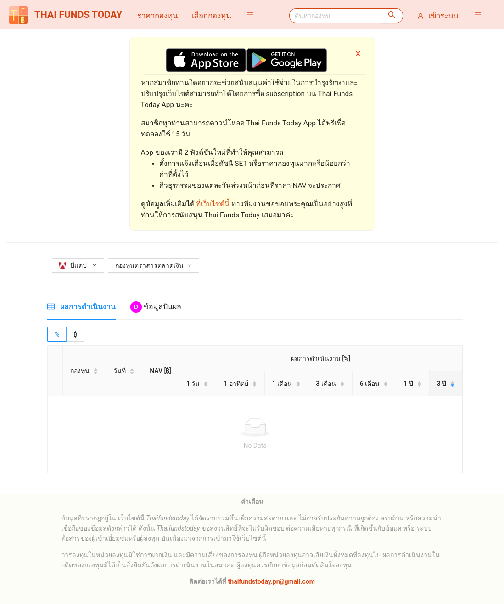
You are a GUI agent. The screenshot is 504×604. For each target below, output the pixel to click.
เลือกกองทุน (211, 15)
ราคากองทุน (157, 15)
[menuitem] (157, 15)
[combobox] (335, 15)
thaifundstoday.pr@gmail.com (270, 581)
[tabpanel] (255, 400)
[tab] (81, 306)
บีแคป (77, 265)
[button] (252, 14)
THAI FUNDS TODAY (65, 15)
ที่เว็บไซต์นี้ (213, 204)
